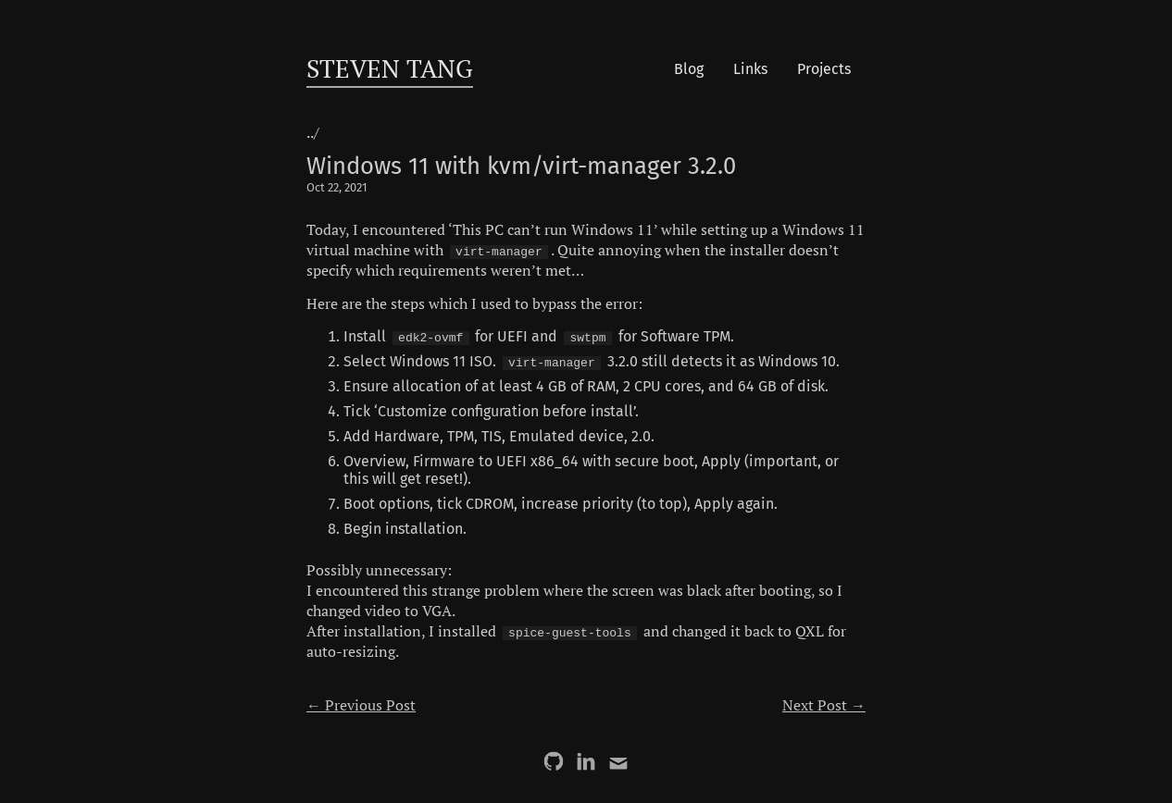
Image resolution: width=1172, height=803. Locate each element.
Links (750, 69)
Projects (824, 69)
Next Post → (824, 705)
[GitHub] (553, 761)
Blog (689, 69)
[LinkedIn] (586, 761)
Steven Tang (389, 68)
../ (312, 132)
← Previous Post (361, 705)
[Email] (618, 761)
